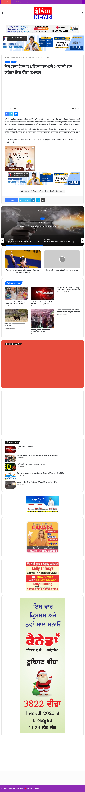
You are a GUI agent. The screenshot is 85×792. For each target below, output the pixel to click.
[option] (42, 226)
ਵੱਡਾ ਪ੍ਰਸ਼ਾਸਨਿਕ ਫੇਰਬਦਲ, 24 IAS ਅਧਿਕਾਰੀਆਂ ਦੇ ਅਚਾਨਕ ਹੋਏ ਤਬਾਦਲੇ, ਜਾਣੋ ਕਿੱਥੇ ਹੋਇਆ (41, 473)
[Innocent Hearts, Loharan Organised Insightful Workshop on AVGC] (10, 458)
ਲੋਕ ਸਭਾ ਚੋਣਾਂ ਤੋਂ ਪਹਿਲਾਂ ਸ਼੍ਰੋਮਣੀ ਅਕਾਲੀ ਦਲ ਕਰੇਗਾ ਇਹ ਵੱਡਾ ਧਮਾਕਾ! (43, 191)
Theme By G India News (33, 788)
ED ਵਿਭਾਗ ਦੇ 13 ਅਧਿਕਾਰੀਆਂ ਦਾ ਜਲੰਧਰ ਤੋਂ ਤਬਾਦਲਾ (31, 464)
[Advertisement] (42, 91)
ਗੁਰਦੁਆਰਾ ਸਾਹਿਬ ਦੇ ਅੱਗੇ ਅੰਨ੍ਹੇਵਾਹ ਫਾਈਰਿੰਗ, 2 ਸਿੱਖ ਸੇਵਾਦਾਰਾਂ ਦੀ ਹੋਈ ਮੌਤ (42, 226)
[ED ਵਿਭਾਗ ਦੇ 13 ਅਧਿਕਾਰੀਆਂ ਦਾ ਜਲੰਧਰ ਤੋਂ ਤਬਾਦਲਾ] (10, 467)
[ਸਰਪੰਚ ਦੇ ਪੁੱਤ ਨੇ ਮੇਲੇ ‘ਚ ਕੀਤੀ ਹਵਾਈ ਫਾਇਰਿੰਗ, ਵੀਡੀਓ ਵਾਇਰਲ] (42, 318)
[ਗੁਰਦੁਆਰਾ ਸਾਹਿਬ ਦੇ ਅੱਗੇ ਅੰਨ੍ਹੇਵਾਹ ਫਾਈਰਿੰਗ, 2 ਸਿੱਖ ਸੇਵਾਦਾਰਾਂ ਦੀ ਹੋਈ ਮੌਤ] (10, 485)
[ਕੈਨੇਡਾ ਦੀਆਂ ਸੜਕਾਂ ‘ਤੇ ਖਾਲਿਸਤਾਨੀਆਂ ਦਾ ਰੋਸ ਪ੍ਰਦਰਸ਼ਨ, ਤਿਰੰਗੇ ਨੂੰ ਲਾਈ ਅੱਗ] (42, 293)
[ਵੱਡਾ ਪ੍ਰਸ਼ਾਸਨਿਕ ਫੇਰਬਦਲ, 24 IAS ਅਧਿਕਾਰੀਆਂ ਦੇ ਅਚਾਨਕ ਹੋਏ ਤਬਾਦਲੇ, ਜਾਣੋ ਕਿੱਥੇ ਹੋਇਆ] (10, 476)
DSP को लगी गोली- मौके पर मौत (20, 2)
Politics (14, 62)
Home (7, 57)
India (42, 216)
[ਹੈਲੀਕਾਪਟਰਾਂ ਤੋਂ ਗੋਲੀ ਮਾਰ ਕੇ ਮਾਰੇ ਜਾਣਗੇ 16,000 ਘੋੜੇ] (16, 315)
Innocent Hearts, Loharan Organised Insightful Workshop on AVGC (38, 455)
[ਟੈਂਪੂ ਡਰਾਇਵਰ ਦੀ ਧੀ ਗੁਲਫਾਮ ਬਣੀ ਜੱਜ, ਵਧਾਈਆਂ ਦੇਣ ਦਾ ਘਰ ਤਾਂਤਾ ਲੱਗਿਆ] (16, 293)
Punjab (13, 57)
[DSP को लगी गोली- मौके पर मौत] (10, 449)
